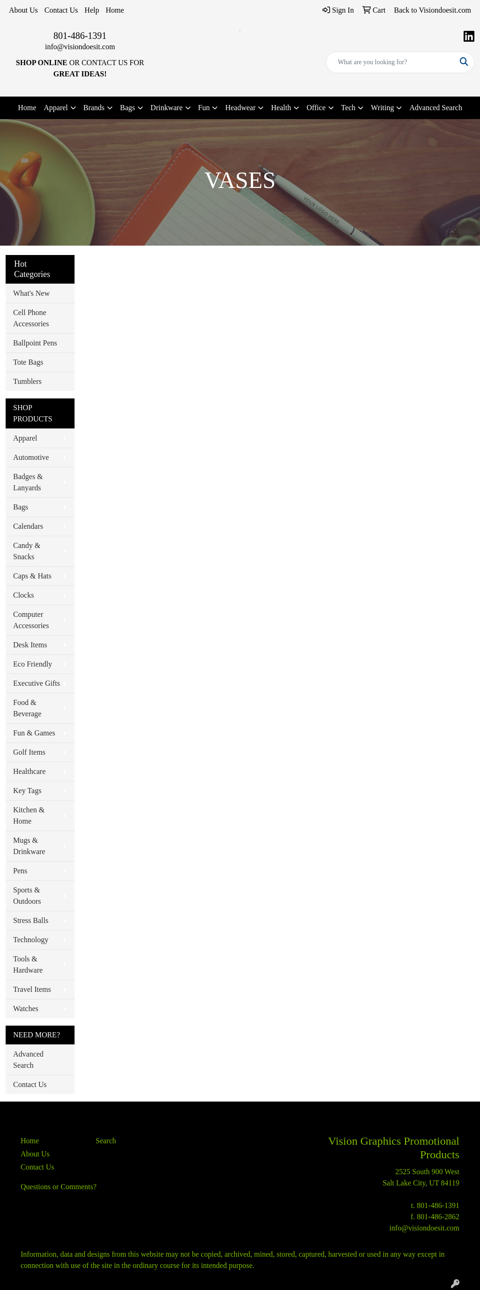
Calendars (28, 526)
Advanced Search (435, 108)
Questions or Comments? (59, 1187)
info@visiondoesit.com (80, 47)
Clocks (23, 595)
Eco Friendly (32, 664)
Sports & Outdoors (27, 895)
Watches (25, 1008)
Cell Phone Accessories (31, 318)
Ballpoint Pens (35, 343)
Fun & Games (34, 733)
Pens (20, 871)
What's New (31, 293)
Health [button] (281, 108)
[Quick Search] (390, 62)
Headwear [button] (240, 108)
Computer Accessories (31, 620)
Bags (20, 507)
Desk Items (30, 645)
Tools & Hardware (28, 964)
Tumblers (27, 381)
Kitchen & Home (29, 815)
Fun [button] (204, 108)
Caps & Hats (32, 576)
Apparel (25, 438)
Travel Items (32, 989)
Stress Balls (30, 920)
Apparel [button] (56, 108)
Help (91, 10)
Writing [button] (382, 108)
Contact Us (61, 10)
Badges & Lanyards (28, 482)
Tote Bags (28, 362)
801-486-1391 (79, 35)
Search (106, 1141)
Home (114, 10)
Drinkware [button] (166, 108)
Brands (94, 108)
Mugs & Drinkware (29, 845)
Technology (30, 940)
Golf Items (29, 752)
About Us (23, 10)
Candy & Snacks (26, 551)
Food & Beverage (27, 708)
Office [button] (316, 108)
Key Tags (27, 791)
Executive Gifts (36, 683)
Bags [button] (127, 108)
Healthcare (29, 771)
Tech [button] (348, 108)
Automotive (31, 457)
